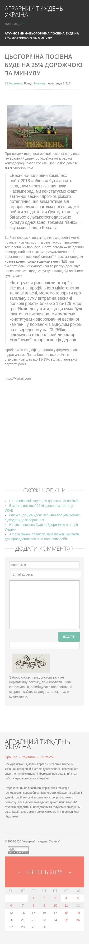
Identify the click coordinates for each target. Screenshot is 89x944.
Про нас (11, 757)
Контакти (47, 757)
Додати (69, 636)
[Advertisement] (44, 437)
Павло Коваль (36, 163)
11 (66, 905)
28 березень (13, 83)
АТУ (8, 33)
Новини (20, 33)
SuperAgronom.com (19, 168)
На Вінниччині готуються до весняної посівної (44, 501)
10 (55, 905)
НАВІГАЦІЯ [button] (14, 24)
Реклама (28, 757)
